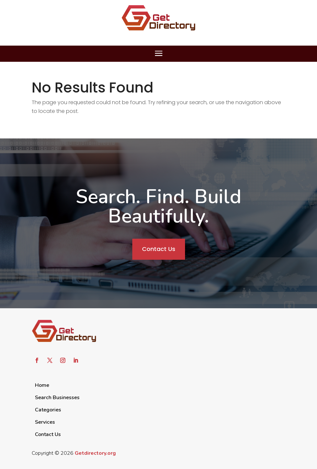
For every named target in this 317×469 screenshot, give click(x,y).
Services (45, 422)
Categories (48, 409)
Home (42, 385)
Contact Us (158, 249)
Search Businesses (57, 397)
